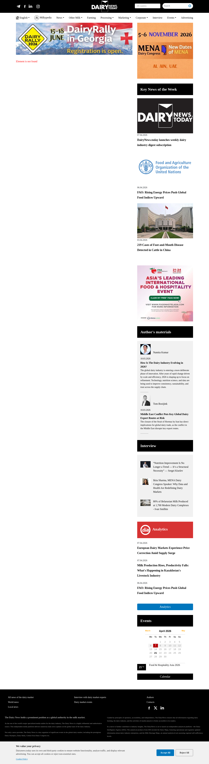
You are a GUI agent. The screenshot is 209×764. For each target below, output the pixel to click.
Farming (91, 17)
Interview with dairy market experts (90, 697)
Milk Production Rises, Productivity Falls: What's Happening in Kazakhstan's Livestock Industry (163, 570)
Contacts (150, 702)
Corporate (141, 17)
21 (155, 652)
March (147, 631)
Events (170, 17)
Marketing (123, 17)
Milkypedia (43, 17)
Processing (106, 17)
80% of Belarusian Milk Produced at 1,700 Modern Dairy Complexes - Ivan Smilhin (171, 505)
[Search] (174, 6)
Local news (13, 707)
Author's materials (155, 332)
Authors (150, 697)
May (183, 631)
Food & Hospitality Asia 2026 (164, 665)
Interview (157, 17)
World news (13, 702)
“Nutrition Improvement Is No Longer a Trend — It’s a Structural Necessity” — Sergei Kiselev (170, 467)
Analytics (165, 606)
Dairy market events (83, 702)
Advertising (187, 17)
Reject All (184, 753)
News (59, 17)
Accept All (165, 753)
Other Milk (74, 17)
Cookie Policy (22, 759)
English (22, 18)
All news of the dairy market (21, 697)
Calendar (165, 676)
